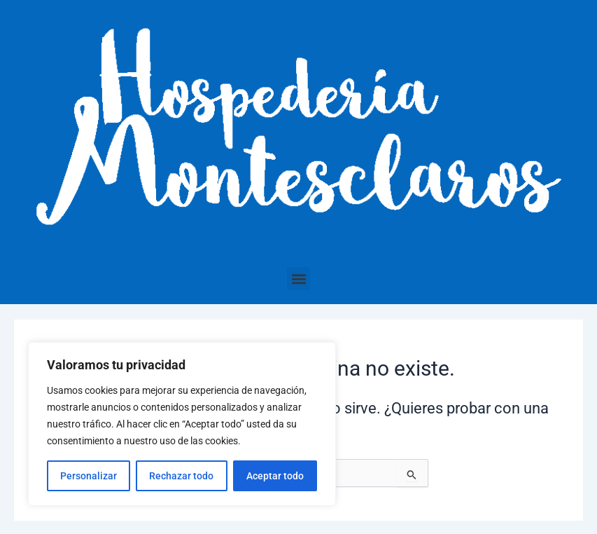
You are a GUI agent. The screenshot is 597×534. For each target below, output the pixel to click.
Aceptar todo (275, 475)
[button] (298, 278)
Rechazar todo (181, 475)
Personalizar (88, 475)
